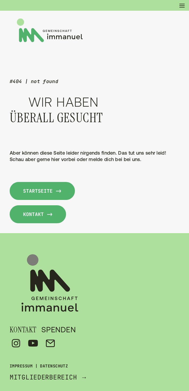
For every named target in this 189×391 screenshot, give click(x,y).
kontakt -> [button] (38, 214)
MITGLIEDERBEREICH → (49, 377)
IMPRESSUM (21, 366)
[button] (179, 5)
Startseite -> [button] (42, 191)
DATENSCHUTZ (54, 366)
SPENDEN (58, 329)
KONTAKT (23, 330)
